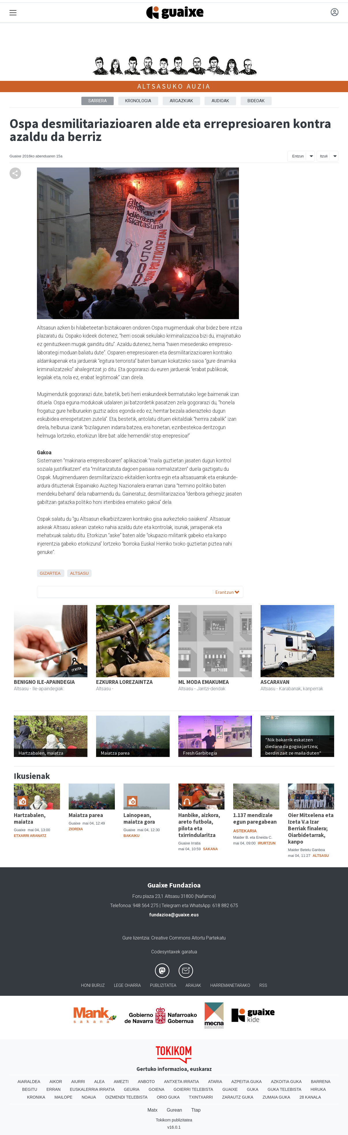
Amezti (121, 1081)
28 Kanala (310, 1097)
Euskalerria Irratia (92, 1089)
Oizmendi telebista (126, 1097)
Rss (263, 985)
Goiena (156, 1089)
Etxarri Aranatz (30, 836)
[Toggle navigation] (13, 13)
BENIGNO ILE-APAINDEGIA (44, 681)
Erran (53, 1089)
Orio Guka (168, 1097)
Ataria (215, 1081)
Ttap (196, 1110)
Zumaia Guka (276, 1097)
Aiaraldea (29, 1081)
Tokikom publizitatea (174, 1120)
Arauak (193, 985)
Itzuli (324, 156)
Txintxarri (201, 1097)
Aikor (55, 1081)
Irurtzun (267, 843)
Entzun (298, 156)
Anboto (146, 1081)
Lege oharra (127, 985)
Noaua (89, 1097)
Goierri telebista (193, 1089)
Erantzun (227, 592)
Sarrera (97, 100)
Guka (253, 1089)
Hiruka (318, 1089)
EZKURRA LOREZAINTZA (124, 681)
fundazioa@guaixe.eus (174, 915)
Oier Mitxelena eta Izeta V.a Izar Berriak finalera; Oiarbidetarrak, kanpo (311, 828)
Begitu (29, 1089)
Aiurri (78, 1081)
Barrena (320, 1081)
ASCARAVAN (275, 681)
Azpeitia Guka (246, 1081)
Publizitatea (163, 985)
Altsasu (79, 573)
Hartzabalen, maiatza (30, 818)
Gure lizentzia (135, 938)
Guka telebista (284, 1089)
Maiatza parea (86, 815)
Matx (152, 1110)
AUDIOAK (220, 100)
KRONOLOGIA (138, 100)
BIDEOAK (256, 100)
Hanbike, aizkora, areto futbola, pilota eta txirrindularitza (199, 825)
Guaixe (230, 1089)
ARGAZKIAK (181, 100)
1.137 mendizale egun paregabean (255, 818)
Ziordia (76, 829)
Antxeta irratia (181, 1081)
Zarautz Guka (237, 1097)
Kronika (36, 1097)
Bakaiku (131, 836)
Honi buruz (93, 985)
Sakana (210, 849)
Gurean (174, 1110)
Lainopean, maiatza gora (139, 818)
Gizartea (50, 573)
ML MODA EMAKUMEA (203, 681)
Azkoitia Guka (286, 1081)
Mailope (63, 1097)
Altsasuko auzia (174, 86)
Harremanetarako (230, 985)
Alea (99, 1081)
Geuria (131, 1089)
